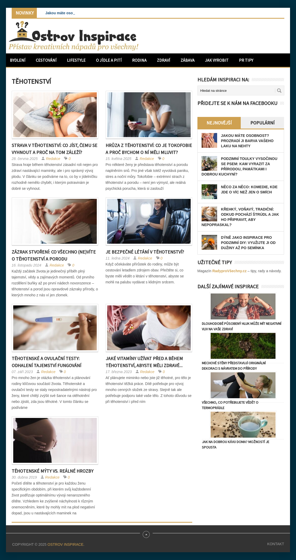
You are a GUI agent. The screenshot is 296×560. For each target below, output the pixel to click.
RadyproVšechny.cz (229, 271)
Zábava (188, 60)
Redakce (53, 159)
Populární (262, 123)
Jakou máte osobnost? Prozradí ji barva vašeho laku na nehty (247, 141)
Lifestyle (76, 60)
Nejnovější (219, 123)
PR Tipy (246, 60)
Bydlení (17, 60)
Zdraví (163, 60)
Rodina (139, 60)
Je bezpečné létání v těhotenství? (145, 252)
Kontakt (275, 544)
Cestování (46, 60)
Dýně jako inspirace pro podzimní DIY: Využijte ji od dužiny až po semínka (248, 242)
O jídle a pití (109, 60)
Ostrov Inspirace (65, 544)
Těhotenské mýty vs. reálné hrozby (52, 471)
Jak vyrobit (217, 60)
